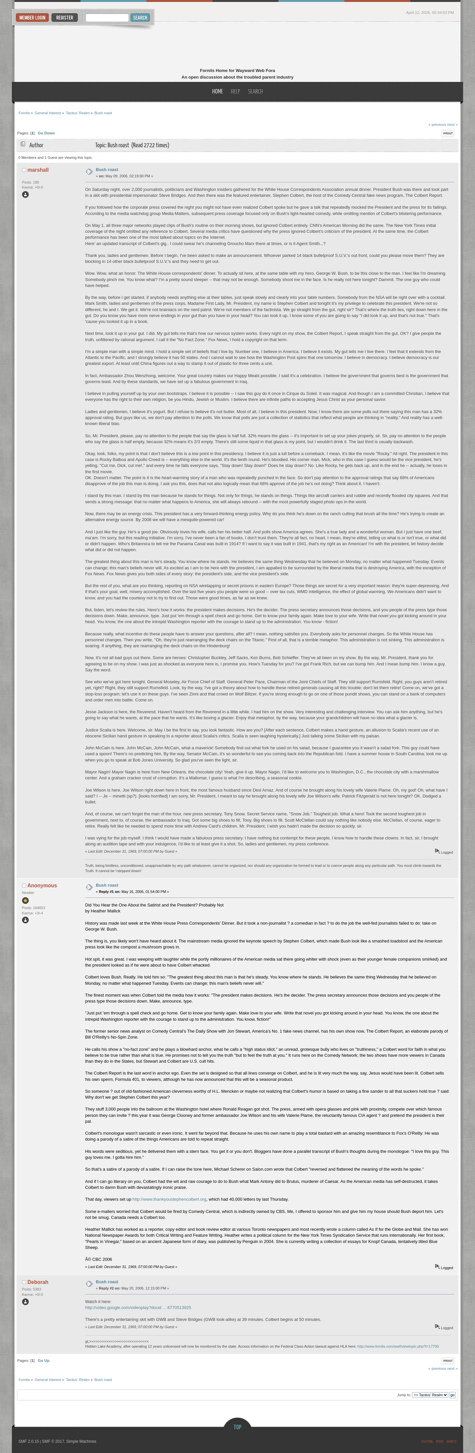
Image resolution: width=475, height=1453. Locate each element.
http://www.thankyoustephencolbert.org (169, 1199)
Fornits (238, 45)
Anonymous (42, 885)
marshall (38, 170)
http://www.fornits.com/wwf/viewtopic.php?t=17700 (398, 1346)
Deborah (38, 1282)
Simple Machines (81, 1441)
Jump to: (404, 1395)
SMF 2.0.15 (28, 1441)
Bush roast (107, 169)
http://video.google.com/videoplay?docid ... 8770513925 (138, 1307)
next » (452, 124)
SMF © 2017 (53, 1441)
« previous (437, 124)
